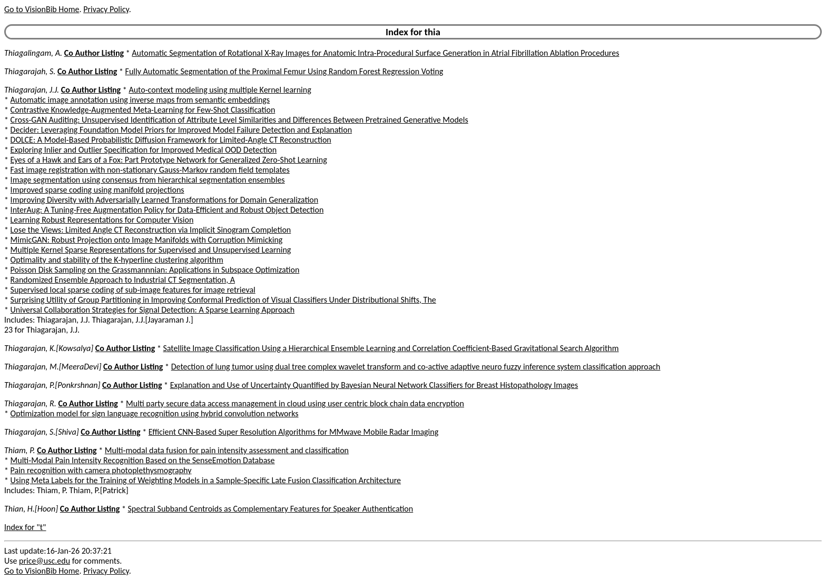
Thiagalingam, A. (33, 53)
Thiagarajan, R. (30, 403)
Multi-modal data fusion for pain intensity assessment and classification (227, 450)
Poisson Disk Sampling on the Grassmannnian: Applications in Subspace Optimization (155, 270)
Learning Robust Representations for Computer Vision (102, 220)
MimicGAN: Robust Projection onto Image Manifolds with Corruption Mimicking (147, 240)
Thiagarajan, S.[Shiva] (41, 432)
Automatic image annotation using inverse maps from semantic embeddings (140, 100)
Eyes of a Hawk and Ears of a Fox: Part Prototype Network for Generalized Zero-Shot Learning (169, 160)
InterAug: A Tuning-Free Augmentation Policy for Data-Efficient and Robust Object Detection (167, 210)
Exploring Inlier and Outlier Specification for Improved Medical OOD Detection (144, 150)
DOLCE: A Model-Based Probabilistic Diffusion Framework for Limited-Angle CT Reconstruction (171, 140)
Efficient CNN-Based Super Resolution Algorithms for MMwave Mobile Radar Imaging (293, 432)
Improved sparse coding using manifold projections (97, 190)
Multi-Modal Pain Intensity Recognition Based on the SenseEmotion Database (143, 460)
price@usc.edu (44, 561)
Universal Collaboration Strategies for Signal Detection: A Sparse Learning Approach (153, 310)
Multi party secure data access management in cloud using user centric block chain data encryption (295, 403)
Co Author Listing (94, 53)
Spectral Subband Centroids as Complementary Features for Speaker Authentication (270, 509)
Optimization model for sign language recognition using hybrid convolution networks (155, 413)
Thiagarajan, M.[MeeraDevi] (52, 367)
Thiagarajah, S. (29, 71)
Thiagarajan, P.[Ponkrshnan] (52, 385)
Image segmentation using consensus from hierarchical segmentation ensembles (148, 180)
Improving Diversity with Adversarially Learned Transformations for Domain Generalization (165, 200)
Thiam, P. (19, 450)
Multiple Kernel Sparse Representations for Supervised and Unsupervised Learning (151, 250)
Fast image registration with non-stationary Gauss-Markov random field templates (150, 170)
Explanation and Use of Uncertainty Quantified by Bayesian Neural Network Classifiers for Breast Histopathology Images (374, 385)
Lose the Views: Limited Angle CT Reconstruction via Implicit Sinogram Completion (151, 230)
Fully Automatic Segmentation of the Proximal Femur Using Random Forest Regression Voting (284, 71)
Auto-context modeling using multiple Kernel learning (220, 90)
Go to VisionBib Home (41, 9)
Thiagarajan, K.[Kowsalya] (48, 348)
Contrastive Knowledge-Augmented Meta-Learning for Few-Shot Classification (143, 110)
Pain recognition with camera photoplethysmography (101, 470)
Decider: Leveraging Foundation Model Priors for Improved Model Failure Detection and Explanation (181, 130)
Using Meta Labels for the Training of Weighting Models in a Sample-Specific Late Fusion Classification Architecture (206, 480)
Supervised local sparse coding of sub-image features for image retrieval (133, 290)
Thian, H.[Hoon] (31, 509)
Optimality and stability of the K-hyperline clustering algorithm (117, 260)
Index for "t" (25, 527)
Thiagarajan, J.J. (31, 90)
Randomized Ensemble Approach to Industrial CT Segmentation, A (123, 280)
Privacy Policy (106, 9)
